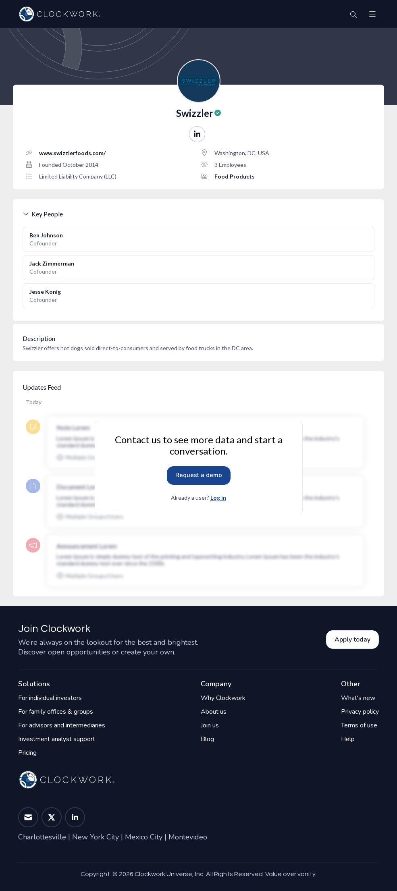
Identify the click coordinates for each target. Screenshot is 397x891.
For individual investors (50, 698)
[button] (372, 14)
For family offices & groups (55, 711)
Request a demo (198, 475)
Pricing (27, 752)
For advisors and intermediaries (61, 725)
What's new (358, 698)
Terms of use (359, 725)
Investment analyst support (56, 739)
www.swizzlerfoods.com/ (72, 153)
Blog (207, 739)
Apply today (352, 639)
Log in (218, 497)
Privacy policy (360, 711)
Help (348, 739)
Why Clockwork (223, 698)
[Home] (59, 14)
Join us (210, 725)
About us (214, 711)
